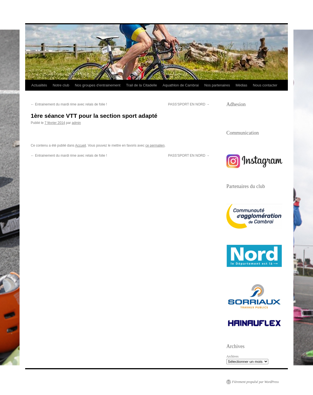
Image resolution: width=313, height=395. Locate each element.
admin (76, 123)
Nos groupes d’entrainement (97, 85)
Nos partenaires (217, 85)
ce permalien (155, 145)
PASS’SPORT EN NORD (189, 104)
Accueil (80, 145)
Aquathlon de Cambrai (181, 85)
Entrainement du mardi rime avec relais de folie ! (69, 104)
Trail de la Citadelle (141, 85)
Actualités (39, 85)
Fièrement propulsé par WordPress (255, 382)
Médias (241, 85)
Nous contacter (265, 85)
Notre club (61, 85)
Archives (232, 356)
